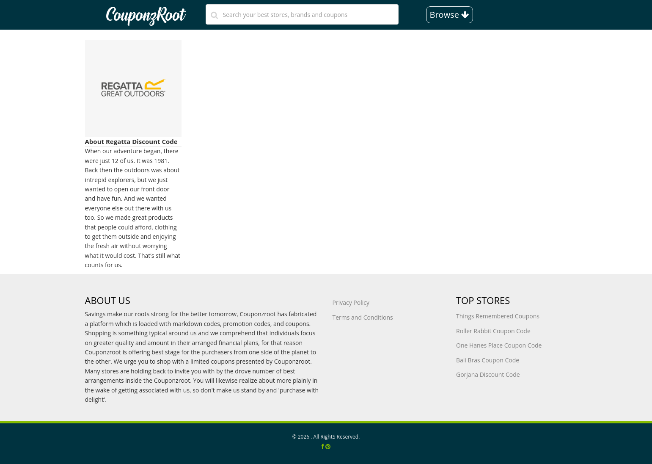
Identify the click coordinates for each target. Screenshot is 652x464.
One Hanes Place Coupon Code (499, 345)
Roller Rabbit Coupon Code (493, 331)
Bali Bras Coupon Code (487, 360)
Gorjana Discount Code (488, 374)
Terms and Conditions (363, 317)
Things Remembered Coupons (497, 316)
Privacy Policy (351, 302)
